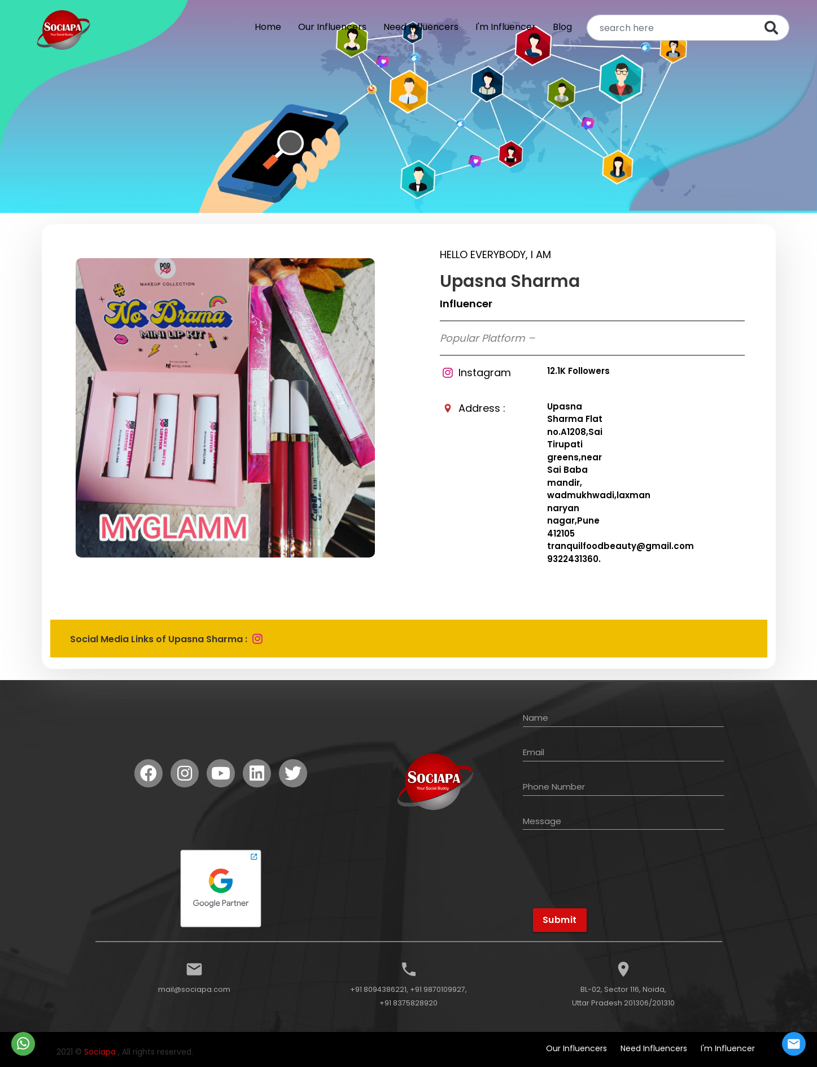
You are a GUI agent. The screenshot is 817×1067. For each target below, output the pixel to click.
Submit (560, 919)
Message (542, 821)
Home (268, 26)
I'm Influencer (505, 26)
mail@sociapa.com (194, 989)
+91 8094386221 (378, 989)
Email (533, 752)
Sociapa (100, 1051)
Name (535, 718)
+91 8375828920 (408, 1003)
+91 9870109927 (437, 989)
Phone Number (554, 786)
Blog (562, 26)
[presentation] (610, 881)
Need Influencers (420, 26)
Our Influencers (332, 26)
